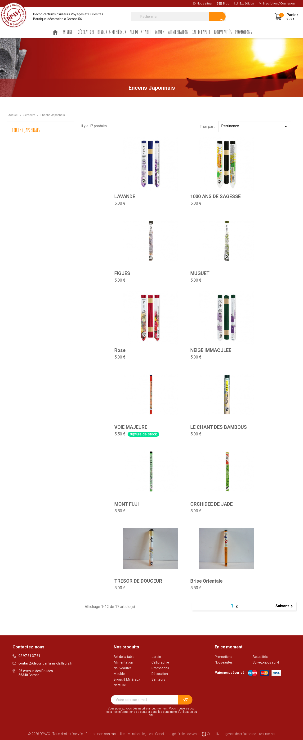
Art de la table (140, 32)
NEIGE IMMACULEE (210, 350)
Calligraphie (201, 32)
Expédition (244, 3)
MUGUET (199, 273)
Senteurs (158, 679)
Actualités (260, 657)
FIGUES (122, 273)
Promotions (243, 32)
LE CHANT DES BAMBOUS (218, 427)
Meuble (68, 32)
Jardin (160, 32)
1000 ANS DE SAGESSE (215, 196)
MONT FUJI (126, 504)
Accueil (55, 32)
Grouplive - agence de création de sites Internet (241, 734)
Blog (223, 3)
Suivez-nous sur (266, 662)
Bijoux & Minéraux (111, 32)
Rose (119, 350)
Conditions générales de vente (177, 734)
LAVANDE (124, 196)
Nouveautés (223, 32)
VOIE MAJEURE (130, 427)
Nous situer (202, 3)
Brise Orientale (206, 581)
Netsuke (120, 685)
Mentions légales (140, 734)
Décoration (85, 32)
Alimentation (178, 32)
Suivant (285, 606)
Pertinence (255, 126)
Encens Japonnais (26, 130)
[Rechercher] (178, 16)
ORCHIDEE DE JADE (211, 504)
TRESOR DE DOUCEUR (138, 581)
